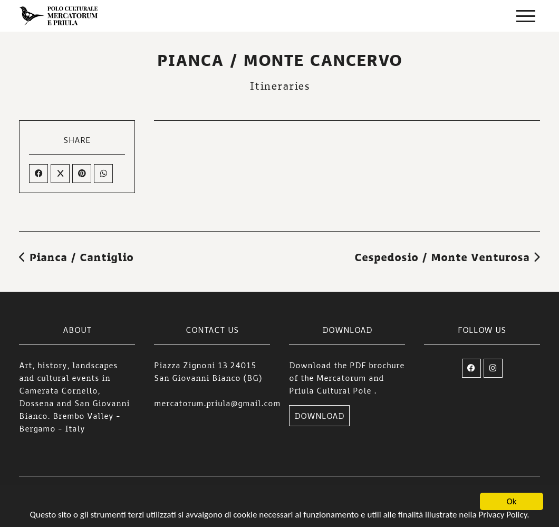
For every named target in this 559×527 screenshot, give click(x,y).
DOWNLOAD (319, 415)
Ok (512, 503)
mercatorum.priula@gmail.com (217, 403)
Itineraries (279, 85)
